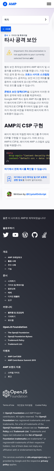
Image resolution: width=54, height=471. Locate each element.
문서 (6, 35)
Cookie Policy (41, 405)
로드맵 (9, 320)
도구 (8, 300)
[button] (49, 4)
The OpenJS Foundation (16, 332)
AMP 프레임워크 (13, 257)
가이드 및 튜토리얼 (14, 285)
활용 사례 (10, 261)
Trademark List (13, 344)
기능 (8, 269)
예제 (8, 292)
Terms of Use (8, 405)
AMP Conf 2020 (12, 356)
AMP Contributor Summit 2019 (20, 360)
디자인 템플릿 (12, 296)
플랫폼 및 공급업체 (14, 312)
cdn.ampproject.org (36, 457)
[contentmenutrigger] (25, 19)
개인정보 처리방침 (25, 405)
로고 (8, 376)
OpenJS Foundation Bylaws (18, 336)
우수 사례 (10, 265)
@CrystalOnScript (36, 194)
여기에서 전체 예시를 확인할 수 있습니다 (25, 169)
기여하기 (9, 316)
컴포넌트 (9, 288)
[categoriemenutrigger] (9, 29)
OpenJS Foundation (14, 413)
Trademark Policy (14, 340)
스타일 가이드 (12, 372)
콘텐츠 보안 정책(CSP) (15, 91)
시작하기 (9, 281)
